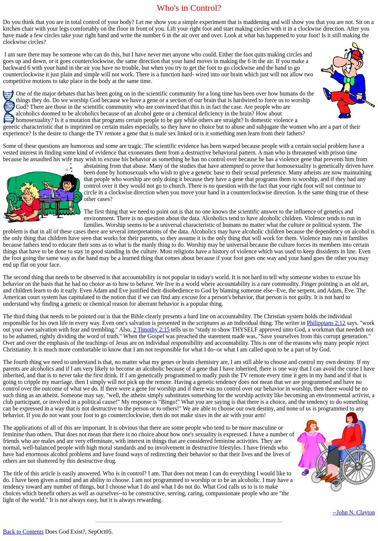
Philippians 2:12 (326, 323)
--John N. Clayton (354, 512)
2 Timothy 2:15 (151, 329)
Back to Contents (23, 531)
